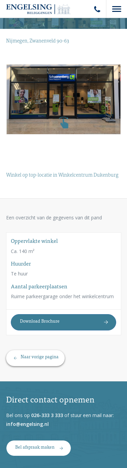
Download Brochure (40, 321)
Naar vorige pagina (40, 357)
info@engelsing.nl (27, 424)
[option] (63, 99)
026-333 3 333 (47, 415)
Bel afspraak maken (35, 447)
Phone (97, 9)
